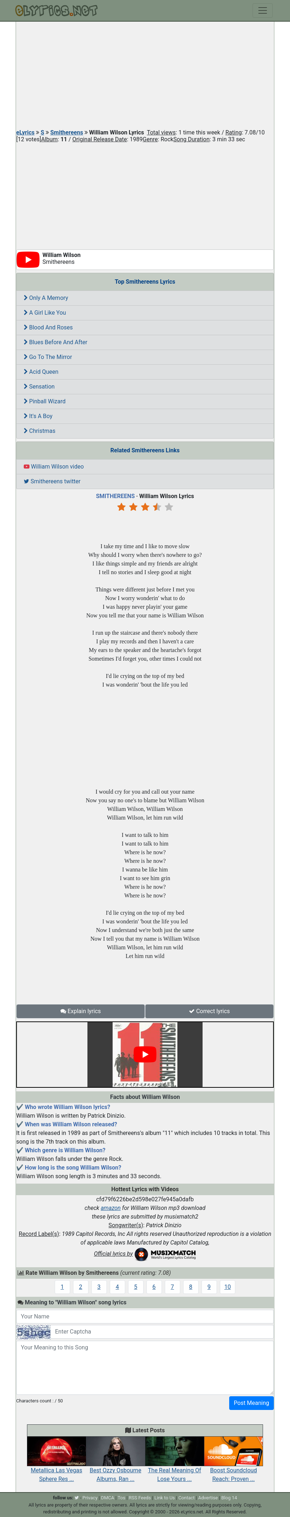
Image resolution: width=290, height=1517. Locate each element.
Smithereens (66, 132)
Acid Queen (41, 371)
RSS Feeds (140, 1497)
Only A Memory (46, 297)
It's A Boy (38, 416)
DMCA (107, 1497)
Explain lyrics (80, 1011)
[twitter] (76, 1497)
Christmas (39, 430)
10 (228, 1286)
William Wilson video (54, 466)
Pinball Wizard (44, 401)
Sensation (39, 386)
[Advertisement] (145, 75)
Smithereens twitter (52, 481)
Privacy (90, 1497)
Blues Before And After (55, 342)
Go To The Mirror (48, 357)
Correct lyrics (209, 1011)
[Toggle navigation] (263, 10)
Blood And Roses (48, 327)
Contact (186, 1497)
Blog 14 (229, 1497)
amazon (111, 1208)
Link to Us (164, 1497)
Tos (121, 1497)
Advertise (208, 1497)
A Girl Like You (45, 312)
